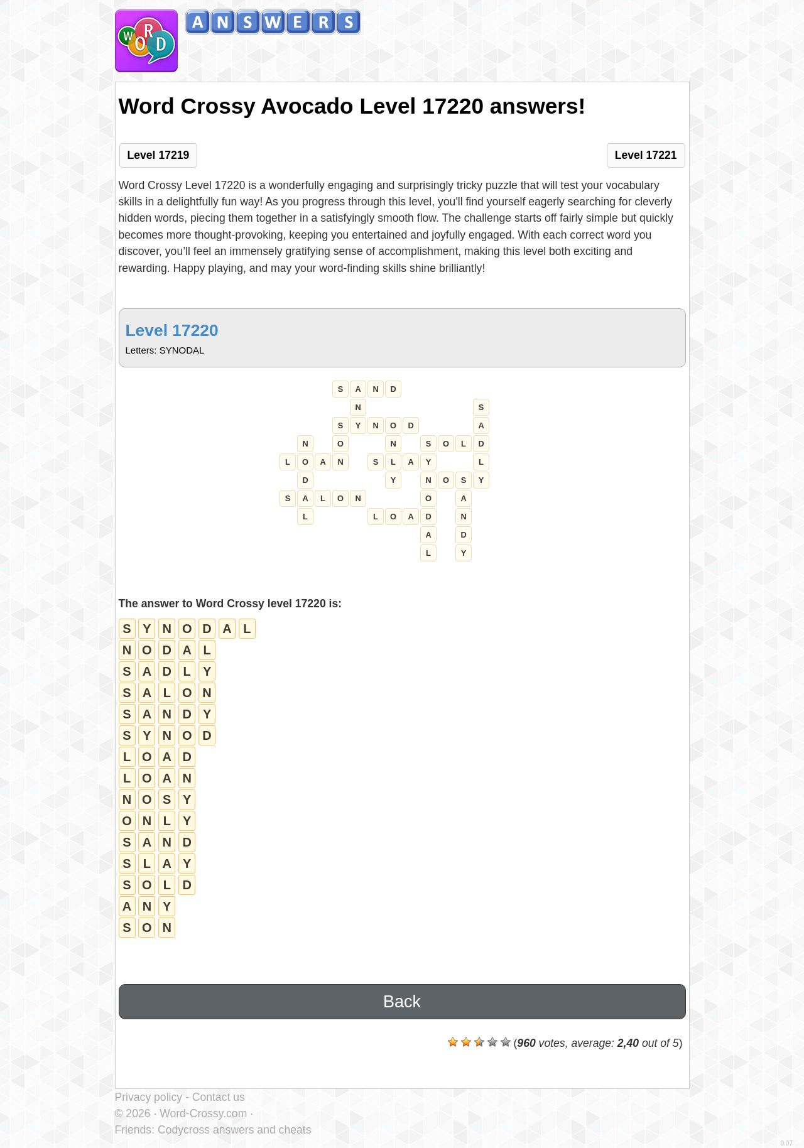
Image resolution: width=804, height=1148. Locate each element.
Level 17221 (646, 155)
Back (402, 1001)
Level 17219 (159, 155)
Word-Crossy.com (203, 1113)
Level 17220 (172, 330)
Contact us (218, 1097)
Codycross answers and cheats (234, 1130)
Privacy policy (149, 1097)
